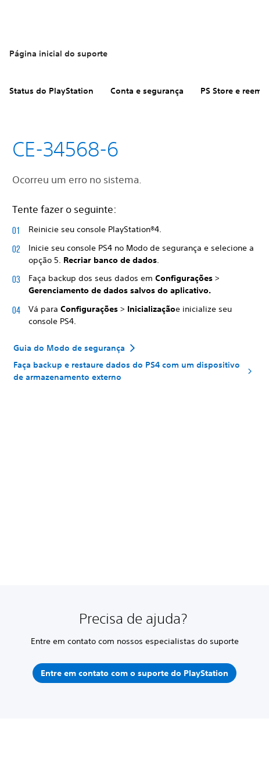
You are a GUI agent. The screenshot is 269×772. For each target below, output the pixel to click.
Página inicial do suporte (58, 53)
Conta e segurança (147, 91)
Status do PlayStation (51, 91)
